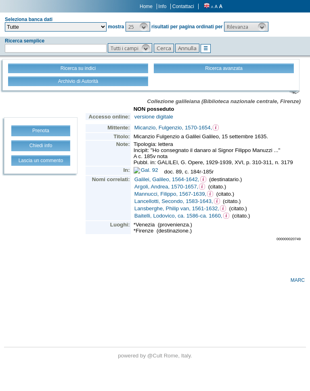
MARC (298, 280)
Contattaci (183, 6)
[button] (138, 27)
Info (162, 6)
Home (146, 6)
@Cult (155, 356)
